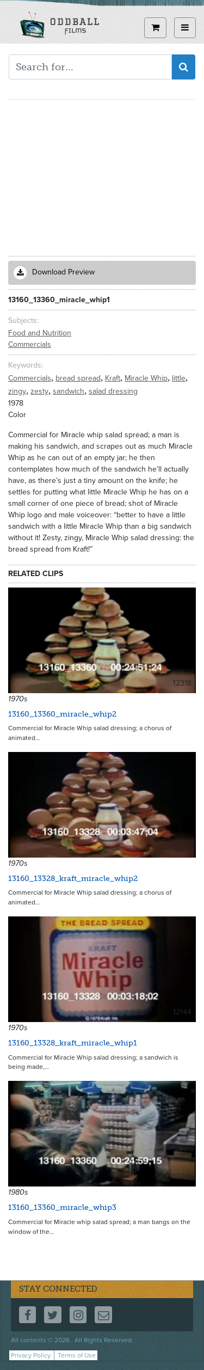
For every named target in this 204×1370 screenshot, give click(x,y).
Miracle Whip (147, 378)
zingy (18, 391)
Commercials (29, 344)
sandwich (69, 391)
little (180, 378)
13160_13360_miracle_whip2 (62, 714)
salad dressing (113, 391)
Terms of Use (77, 1355)
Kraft (113, 378)
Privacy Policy (31, 1355)
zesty (40, 391)
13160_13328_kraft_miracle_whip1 (72, 1043)
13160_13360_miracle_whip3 (62, 1207)
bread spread (79, 378)
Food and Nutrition (39, 333)
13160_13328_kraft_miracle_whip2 (73, 878)
